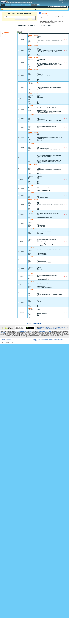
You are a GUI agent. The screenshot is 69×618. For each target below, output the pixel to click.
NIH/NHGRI (3, 332)
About (63, 0)
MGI (15, 331)
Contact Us (67, 0)
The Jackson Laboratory (21, 331)
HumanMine (35, 340)
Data (26, 4)
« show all (3, 35)
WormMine (51, 339)
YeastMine (55, 339)
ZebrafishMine (60, 339)
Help (60, 0)
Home (3, 4)
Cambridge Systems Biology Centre (44, 331)
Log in (57, 0)
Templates (8, 4)
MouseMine (43, 339)
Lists (12, 4)
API (29, 4)
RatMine (46, 339)
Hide (67, 9)
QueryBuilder (17, 4)
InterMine (31, 331)
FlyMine (38, 339)
